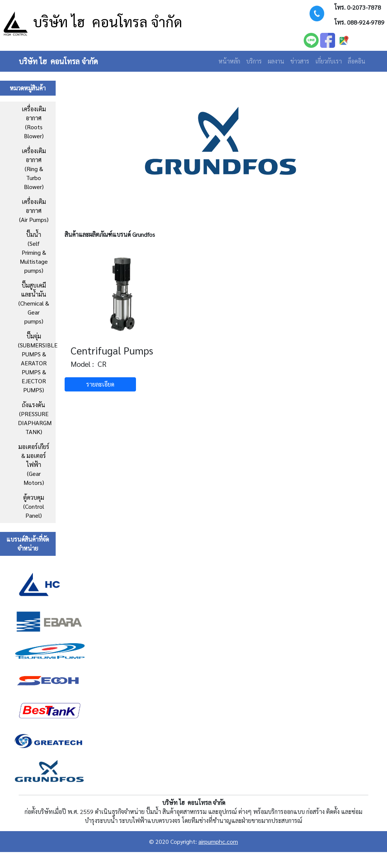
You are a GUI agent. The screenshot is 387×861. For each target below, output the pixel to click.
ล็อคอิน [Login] (356, 61)
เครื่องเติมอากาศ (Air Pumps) (34, 210)
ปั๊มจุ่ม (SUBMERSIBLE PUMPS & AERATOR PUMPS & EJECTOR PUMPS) (37, 363)
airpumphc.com (218, 841)
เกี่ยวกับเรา (328, 61)
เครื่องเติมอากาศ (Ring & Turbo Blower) (34, 169)
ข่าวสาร (299, 61)
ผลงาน (276, 61)
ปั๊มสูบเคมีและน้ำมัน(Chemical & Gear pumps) (33, 303)
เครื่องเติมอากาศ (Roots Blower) (34, 122)
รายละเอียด (100, 384)
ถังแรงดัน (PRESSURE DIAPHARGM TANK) (35, 418)
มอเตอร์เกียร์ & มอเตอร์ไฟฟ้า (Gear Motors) (33, 464)
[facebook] (327, 39)
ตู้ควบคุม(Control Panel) (33, 506)
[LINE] (311, 39)
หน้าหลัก (229, 61)
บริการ (254, 61)
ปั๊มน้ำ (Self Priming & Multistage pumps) (34, 252)
